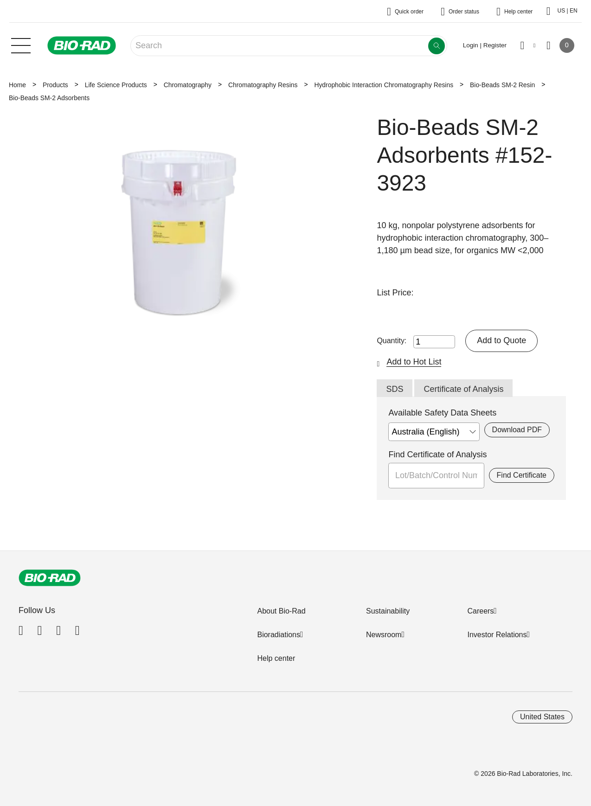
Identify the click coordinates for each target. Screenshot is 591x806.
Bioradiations (278, 635)
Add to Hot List (413, 361)
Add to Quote (501, 340)
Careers (480, 611)
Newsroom (383, 635)
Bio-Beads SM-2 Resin (502, 85)
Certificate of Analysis (463, 389)
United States (542, 717)
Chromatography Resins (262, 85)
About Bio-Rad (281, 611)
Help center (276, 658)
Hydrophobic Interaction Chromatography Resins (383, 85)
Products (55, 85)
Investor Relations (497, 635)
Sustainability (388, 611)
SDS (394, 389)
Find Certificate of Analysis (437, 454)
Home (17, 85)
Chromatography (188, 85)
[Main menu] (20, 44)
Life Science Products (116, 85)
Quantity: (391, 341)
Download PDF (517, 430)
